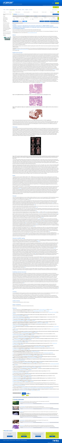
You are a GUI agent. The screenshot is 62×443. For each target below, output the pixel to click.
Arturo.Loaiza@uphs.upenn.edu (32, 32)
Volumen (45, 17)
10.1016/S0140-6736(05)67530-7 (39, 310)
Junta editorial (5, 17)
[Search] (58, 9)
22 (25, 222)
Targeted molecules (45, 397)
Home (4, 9)
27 (37, 240)
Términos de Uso (18, 440)
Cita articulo (41, 21)
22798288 (26, 381)
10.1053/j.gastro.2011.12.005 (32, 357)
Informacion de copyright (7, 28)
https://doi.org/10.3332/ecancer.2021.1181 (37, 403)
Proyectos (7, 440)
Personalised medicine (24, 397)
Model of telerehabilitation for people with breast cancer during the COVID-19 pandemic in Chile (36, 420)
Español (58, 0)
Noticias (7, 9)
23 (36, 223)
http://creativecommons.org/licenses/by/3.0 (21, 49)
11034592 (24, 339)
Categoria (17, 17)
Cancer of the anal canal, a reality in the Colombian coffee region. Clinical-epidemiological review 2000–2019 (36, 401)
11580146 (26, 341)
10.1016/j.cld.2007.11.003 (43, 309)
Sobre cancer (38, 436)
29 (38, 240)
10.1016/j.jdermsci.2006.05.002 (48, 352)
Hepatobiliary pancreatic (19, 397)
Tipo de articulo (36, 17)
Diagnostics (41, 397)
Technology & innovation (31, 397)
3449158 (32, 381)
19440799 (35, 362)
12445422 (26, 315)
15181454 (16, 364)
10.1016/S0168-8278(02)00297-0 (18, 315)
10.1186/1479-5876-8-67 (35, 351)
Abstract (51, 403)
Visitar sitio (23, 436)
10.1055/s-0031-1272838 (52, 312)
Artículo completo (53, 403)
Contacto (4, 440)
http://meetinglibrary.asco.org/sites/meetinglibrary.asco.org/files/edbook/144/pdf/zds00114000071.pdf (37, 387)
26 (39, 241)
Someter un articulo (6, 24)
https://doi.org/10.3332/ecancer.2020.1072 (37, 427)
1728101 (30, 339)
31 (35, 253)
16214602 (47, 310)
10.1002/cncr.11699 (40, 322)
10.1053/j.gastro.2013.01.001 (27, 355)
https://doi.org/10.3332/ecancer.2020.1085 (37, 422)
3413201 (40, 357)
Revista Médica (12, 9)
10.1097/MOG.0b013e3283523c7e (18, 334)
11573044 (28, 320)
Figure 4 (41, 82)
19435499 (34, 367)
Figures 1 (54, 69)
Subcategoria (26, 17)
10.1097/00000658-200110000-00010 (18, 320)
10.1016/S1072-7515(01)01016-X (18, 325)
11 (35, 207)
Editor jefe (4, 20)
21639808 (24, 376)
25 (39, 218)
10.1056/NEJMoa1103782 (17, 376)
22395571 (27, 334)
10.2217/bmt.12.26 (28, 374)
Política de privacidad (24, 440)
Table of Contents (15, 21)
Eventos (23, 9)
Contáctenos (5, 21)
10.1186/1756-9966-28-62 (26, 367)
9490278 (48, 346)
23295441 (35, 355)
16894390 (29, 369)
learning (19, 9)
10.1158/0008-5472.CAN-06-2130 (26, 332)
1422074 (33, 320)
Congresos (26, 9)
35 (58, 288)
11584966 (26, 325)
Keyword (54, 17)
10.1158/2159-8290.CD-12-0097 (18, 381)
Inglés (55, 0)
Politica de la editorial (6, 27)
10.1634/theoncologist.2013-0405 (20, 385)
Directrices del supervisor (7, 33)
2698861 (39, 367)
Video (16, 9)
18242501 (50, 309)
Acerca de (30, 9)
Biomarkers (37, 397)
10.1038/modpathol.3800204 (54, 363)
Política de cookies (12, 440)
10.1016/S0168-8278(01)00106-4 (18, 341)
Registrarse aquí (10, 436)
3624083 (41, 355)
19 (41, 217)
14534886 (46, 322)
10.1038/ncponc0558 (23, 369)
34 (23, 282)
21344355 (14, 313)
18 (40, 219)
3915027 (41, 362)
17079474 (35, 332)
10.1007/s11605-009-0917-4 (27, 362)
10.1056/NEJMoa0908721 (55, 328)
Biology (35, 397)
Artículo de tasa (47, 21)
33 (24, 267)
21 (38, 218)
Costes (4, 16)
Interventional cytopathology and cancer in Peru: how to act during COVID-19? (34, 406)
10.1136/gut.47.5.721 (17, 339)
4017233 (32, 334)
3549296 (30, 376)
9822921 (22, 344)
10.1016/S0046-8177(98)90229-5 (39, 346)
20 (42, 217)
